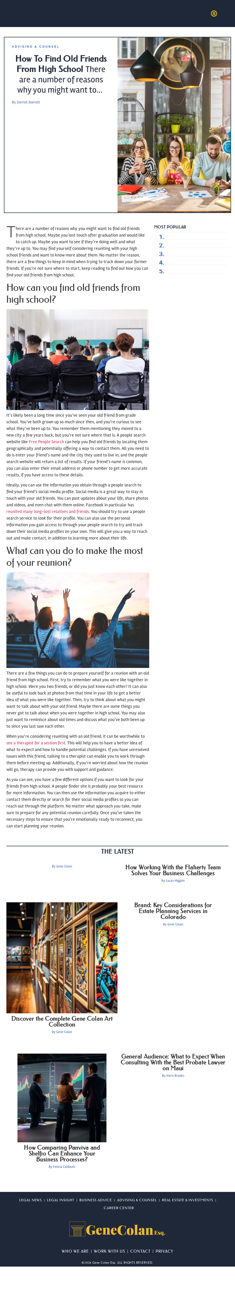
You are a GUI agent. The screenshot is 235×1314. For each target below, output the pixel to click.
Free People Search (46, 441)
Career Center (119, 1208)
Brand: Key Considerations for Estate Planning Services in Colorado (173, 911)
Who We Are (75, 1251)
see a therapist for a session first (35, 743)
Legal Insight (60, 1200)
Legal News (30, 1200)
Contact (140, 1251)
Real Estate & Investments (187, 1200)
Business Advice (95, 1200)
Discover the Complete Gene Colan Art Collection (62, 1021)
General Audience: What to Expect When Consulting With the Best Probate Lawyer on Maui (173, 1062)
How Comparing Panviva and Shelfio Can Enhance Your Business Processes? (62, 1153)
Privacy (164, 1251)
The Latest (117, 851)
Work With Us (109, 1251)
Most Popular (170, 227)
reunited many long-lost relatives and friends (47, 511)
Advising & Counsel (36, 46)
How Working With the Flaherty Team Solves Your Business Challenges (173, 870)
